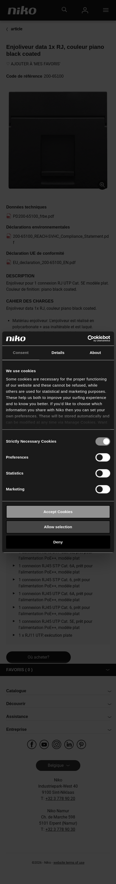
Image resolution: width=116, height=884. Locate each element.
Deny (58, 542)
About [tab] (95, 352)
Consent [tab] (21, 352)
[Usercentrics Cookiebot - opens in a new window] (87, 338)
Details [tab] (58, 352)
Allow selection (58, 527)
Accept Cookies (58, 511)
